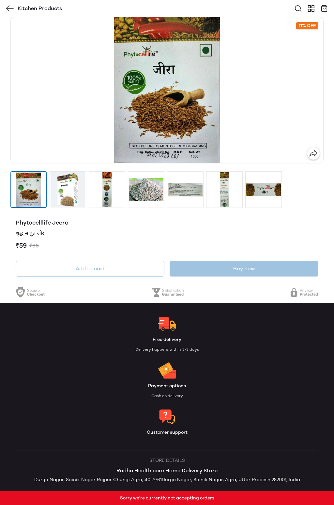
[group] (167, 90)
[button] (28, 189)
